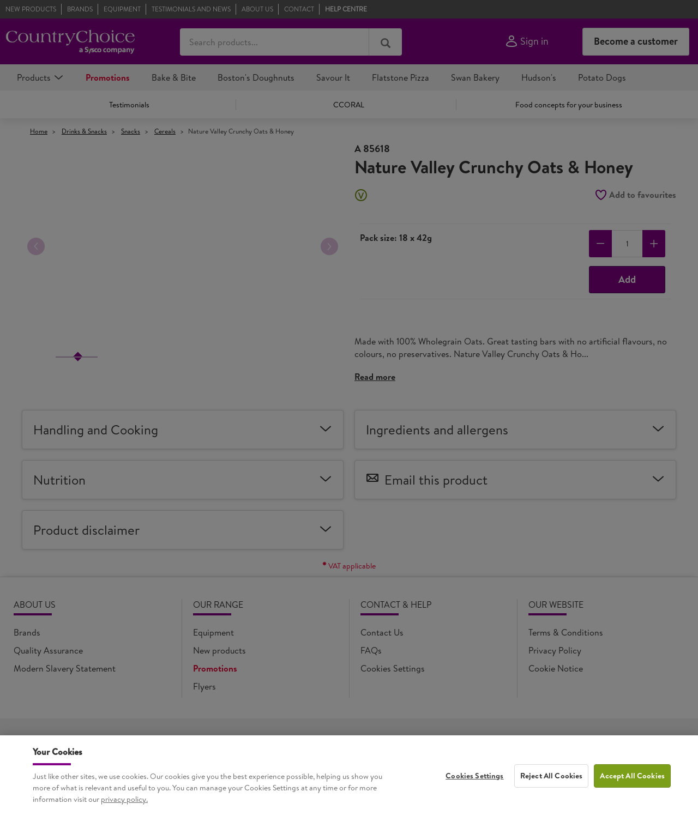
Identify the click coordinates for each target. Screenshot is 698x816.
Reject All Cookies (551, 780)
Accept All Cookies (632, 780)
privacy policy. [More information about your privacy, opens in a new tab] (124, 804)
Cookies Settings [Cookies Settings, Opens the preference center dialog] (474, 780)
